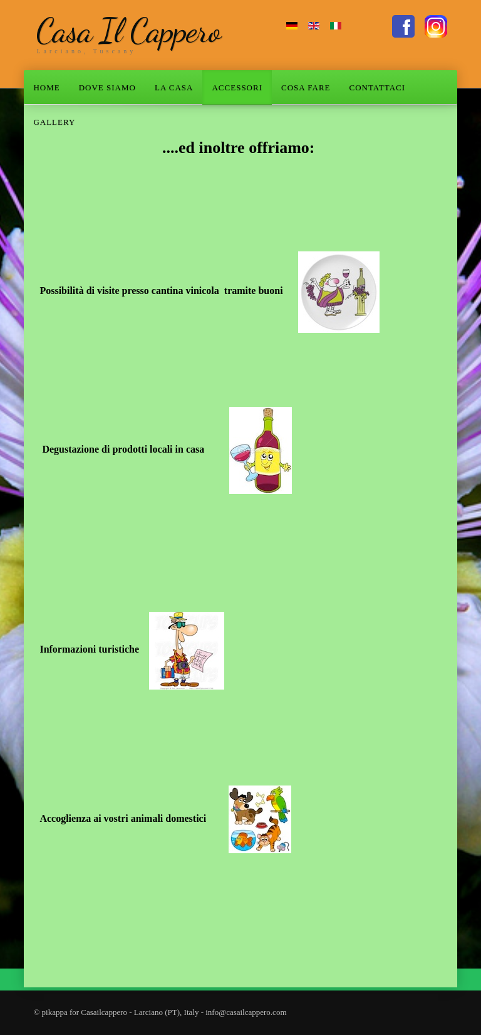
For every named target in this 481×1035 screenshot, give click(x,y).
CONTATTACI (377, 87)
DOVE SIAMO (107, 87)
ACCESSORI (237, 87)
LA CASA (174, 87)
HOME (46, 87)
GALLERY (54, 122)
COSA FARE (305, 87)
